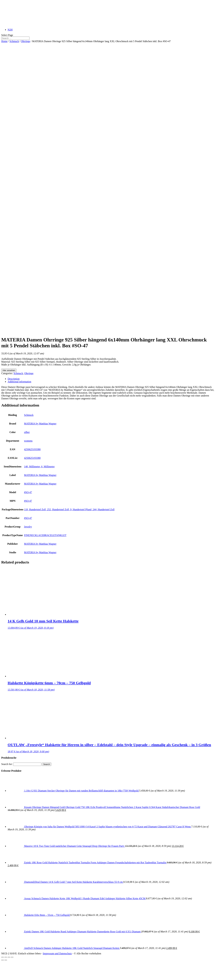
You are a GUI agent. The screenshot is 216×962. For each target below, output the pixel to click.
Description (14, 378)
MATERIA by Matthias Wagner (40, 423)
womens (28, 440)
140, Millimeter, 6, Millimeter (39, 466)
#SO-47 (28, 492)
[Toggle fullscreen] (9, 957)
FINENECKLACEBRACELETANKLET (45, 535)
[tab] (111, 378)
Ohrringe (25, 41)
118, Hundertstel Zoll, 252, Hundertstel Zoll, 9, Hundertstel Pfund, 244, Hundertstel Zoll (69, 509)
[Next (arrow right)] (5, 960)
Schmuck (14, 41)
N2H (10, 29)
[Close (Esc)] (2, 957)
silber (27, 432)
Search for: (7, 764)
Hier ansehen (9, 370)
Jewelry (28, 526)
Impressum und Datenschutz (57, 953)
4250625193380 (32, 449)
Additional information (19, 381)
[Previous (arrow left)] (2, 960)
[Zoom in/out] (12, 957)
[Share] (5, 957)
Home (4, 41)
